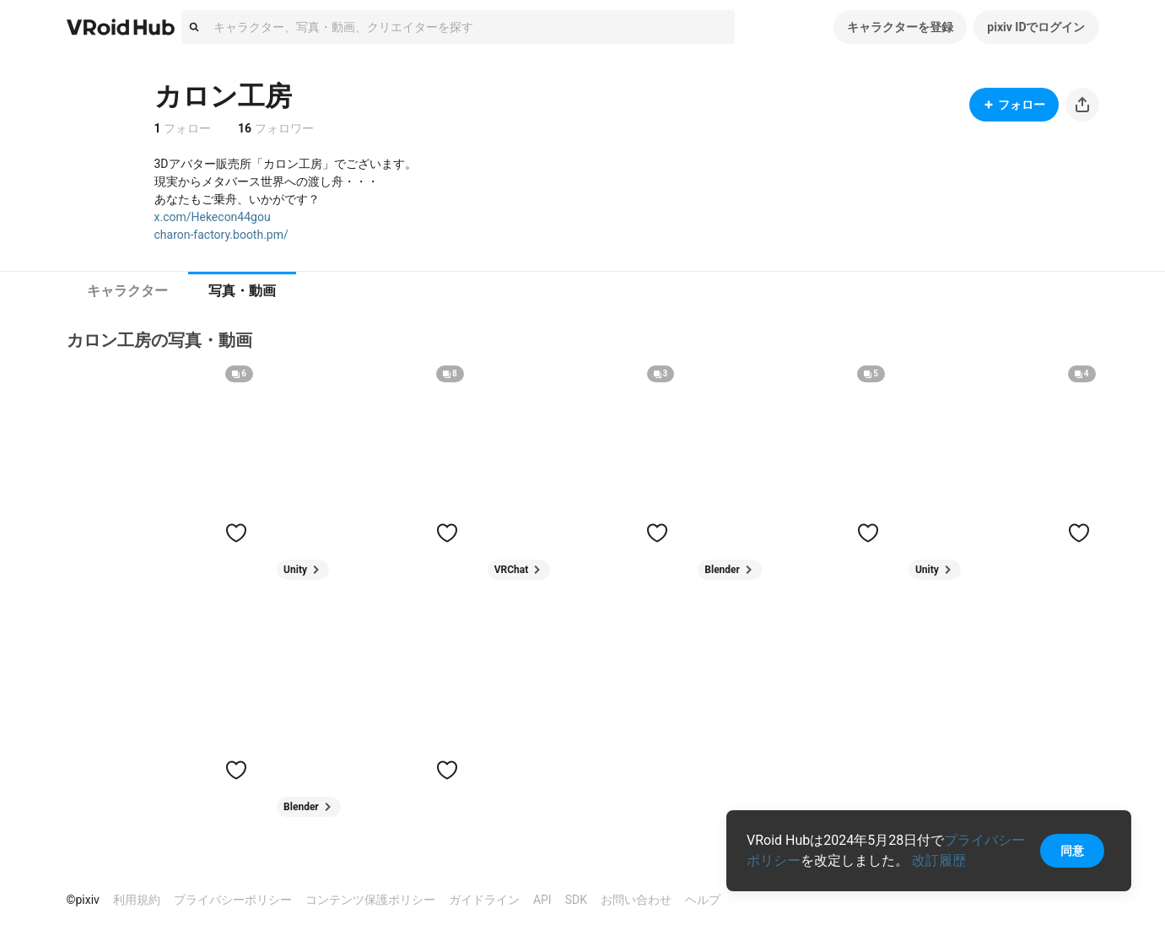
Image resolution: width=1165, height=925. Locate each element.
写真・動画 (242, 291)
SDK (576, 899)
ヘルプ (702, 899)
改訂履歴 (939, 860)
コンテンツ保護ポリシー (370, 899)
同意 (1072, 850)
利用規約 (136, 899)
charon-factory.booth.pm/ (221, 234)
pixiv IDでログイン (1036, 27)
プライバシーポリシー (233, 899)
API (542, 899)
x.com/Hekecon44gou (212, 217)
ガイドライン (484, 899)
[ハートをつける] (236, 532)
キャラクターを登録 (900, 27)
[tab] (127, 291)
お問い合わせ (636, 899)
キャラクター (127, 291)
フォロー (1014, 104)
